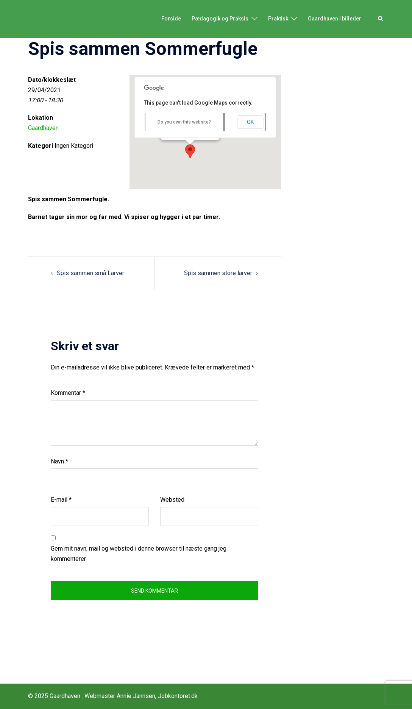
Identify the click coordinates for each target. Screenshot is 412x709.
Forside (171, 19)
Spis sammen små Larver (90, 273)
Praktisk (278, 19)
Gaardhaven (60, 13)
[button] (381, 19)
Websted (172, 499)
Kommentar (68, 392)
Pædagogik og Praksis (220, 19)
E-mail (61, 499)
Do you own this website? (184, 122)
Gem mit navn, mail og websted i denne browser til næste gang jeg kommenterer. (138, 553)
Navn (59, 461)
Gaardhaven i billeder (334, 19)
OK (250, 122)
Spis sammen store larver (218, 273)
